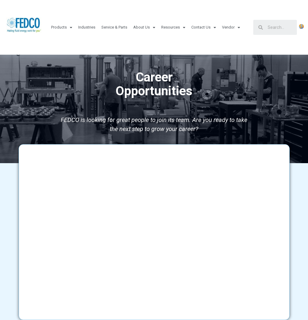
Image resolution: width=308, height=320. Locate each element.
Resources (173, 27)
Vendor (231, 27)
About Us (144, 27)
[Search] (280, 27)
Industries (86, 27)
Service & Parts (114, 27)
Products (61, 27)
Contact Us (203, 27)
